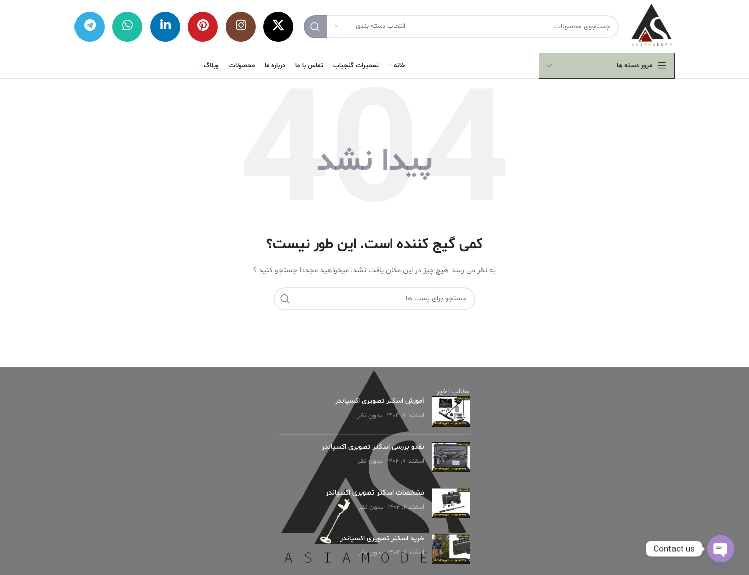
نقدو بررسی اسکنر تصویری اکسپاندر (373, 447)
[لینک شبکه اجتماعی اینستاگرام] (241, 27)
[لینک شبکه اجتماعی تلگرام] (89, 27)
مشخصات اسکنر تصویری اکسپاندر (375, 493)
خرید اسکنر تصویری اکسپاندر (382, 538)
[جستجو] (461, 26)
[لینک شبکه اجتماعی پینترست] (203, 27)
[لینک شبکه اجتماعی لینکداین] (165, 27)
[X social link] (278, 27)
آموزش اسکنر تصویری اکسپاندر (379, 401)
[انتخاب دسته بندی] (370, 26)
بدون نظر (369, 415)
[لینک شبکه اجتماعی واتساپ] (127, 27)
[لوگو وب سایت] (652, 26)
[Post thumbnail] (451, 411)
